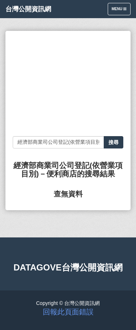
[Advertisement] (68, 83)
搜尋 (113, 142)
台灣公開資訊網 (28, 9)
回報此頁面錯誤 (68, 312)
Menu (121, 10)
